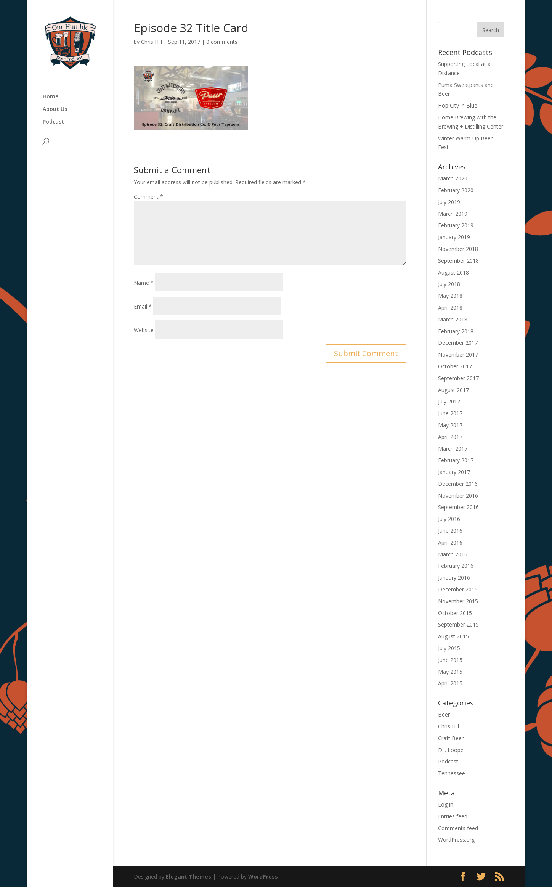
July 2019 (449, 202)
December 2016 (458, 483)
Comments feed (458, 828)
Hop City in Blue (457, 105)
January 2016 (454, 577)
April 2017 (450, 436)
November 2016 (458, 495)
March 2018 (452, 319)
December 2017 (458, 342)
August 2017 (453, 390)
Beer (444, 714)
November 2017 (458, 354)
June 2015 (450, 660)
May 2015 (450, 671)
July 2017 (449, 401)
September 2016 (458, 507)
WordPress (263, 876)
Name (144, 282)
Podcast (53, 122)
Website (144, 330)
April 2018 (450, 307)
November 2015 (458, 601)
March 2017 (452, 448)
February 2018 (455, 331)
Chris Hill (151, 41)
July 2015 (449, 648)
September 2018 (458, 260)
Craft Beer (451, 738)
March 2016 (452, 554)
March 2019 (452, 213)
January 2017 (454, 472)
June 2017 (450, 413)
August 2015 (453, 636)
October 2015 (455, 613)
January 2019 (454, 237)
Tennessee (451, 773)
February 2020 (455, 190)
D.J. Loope (451, 750)
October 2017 (455, 366)
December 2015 (458, 589)
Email (143, 306)
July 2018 (449, 284)
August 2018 (453, 272)
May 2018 (450, 295)
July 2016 (449, 518)
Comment (148, 196)
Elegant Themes (188, 876)
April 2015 (450, 683)
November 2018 (458, 248)
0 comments (221, 41)
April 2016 (450, 542)
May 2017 (450, 425)
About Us (55, 109)
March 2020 (452, 178)
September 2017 (458, 378)
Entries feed (452, 816)
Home (50, 97)
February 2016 (455, 565)
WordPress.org (456, 839)
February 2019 (455, 225)
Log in (445, 804)
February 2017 (455, 460)
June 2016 (450, 530)
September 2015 (458, 624)
